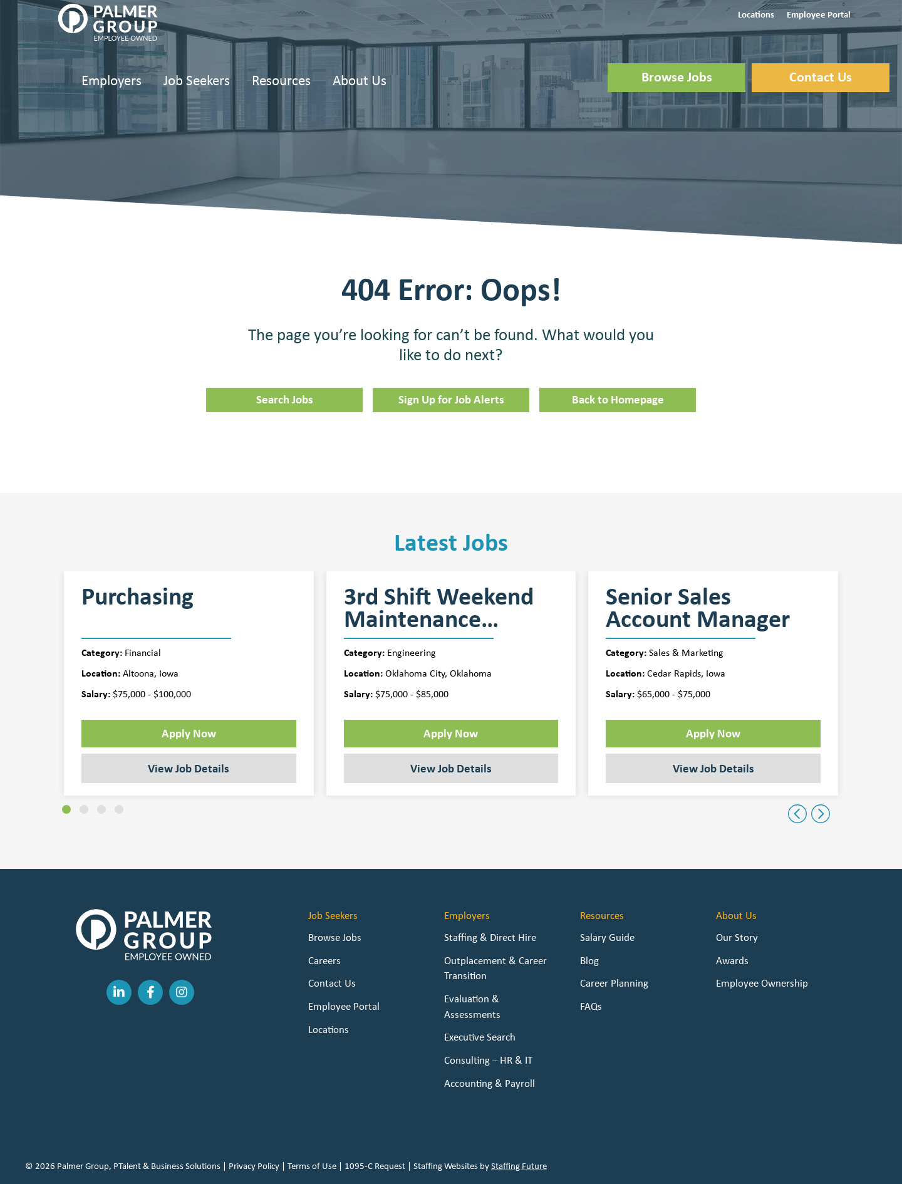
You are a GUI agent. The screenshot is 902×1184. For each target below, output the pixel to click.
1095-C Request (375, 1166)
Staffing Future (519, 1166)
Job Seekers (196, 80)
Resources (281, 80)
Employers (111, 80)
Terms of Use (312, 1166)
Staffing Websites (445, 1166)
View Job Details (188, 768)
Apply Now (189, 733)
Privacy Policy (254, 1166)
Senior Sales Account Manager (698, 607)
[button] (756, 13)
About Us (359, 80)
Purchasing (137, 598)
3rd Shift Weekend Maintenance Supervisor (439, 607)
